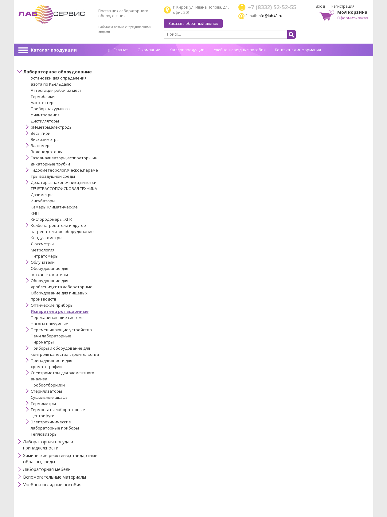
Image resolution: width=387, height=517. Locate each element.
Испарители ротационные (59, 311)
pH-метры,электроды (51, 127)
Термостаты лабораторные (58, 409)
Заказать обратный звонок (193, 23)
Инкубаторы (43, 201)
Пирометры (42, 342)
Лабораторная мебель (47, 469)
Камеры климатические (54, 207)
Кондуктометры (46, 237)
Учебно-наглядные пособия (240, 49)
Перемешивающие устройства (61, 329)
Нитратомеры (44, 256)
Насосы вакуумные (49, 323)
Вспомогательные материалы (54, 477)
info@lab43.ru (270, 15)
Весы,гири (40, 133)
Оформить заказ (352, 18)
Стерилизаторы (46, 391)
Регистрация (342, 6)
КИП (35, 213)
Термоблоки (43, 96)
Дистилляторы (45, 121)
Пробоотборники (48, 385)
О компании (149, 49)
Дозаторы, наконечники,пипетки (63, 182)
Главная (118, 49)
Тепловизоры (44, 434)
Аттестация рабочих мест (56, 90)
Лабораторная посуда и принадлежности (48, 445)
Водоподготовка (47, 151)
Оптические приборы (52, 305)
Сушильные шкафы (49, 397)
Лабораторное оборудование (57, 72)
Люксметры (42, 244)
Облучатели (43, 262)
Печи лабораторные (51, 336)
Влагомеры (42, 145)
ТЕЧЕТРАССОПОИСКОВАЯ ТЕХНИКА (64, 188)
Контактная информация (298, 49)
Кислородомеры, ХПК (51, 219)
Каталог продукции (54, 50)
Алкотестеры (44, 102)
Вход (320, 6)
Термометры (43, 403)
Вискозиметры (45, 139)
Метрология (42, 250)
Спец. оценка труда (125, 59)
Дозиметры (42, 194)
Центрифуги (42, 415)
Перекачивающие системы (57, 317)
